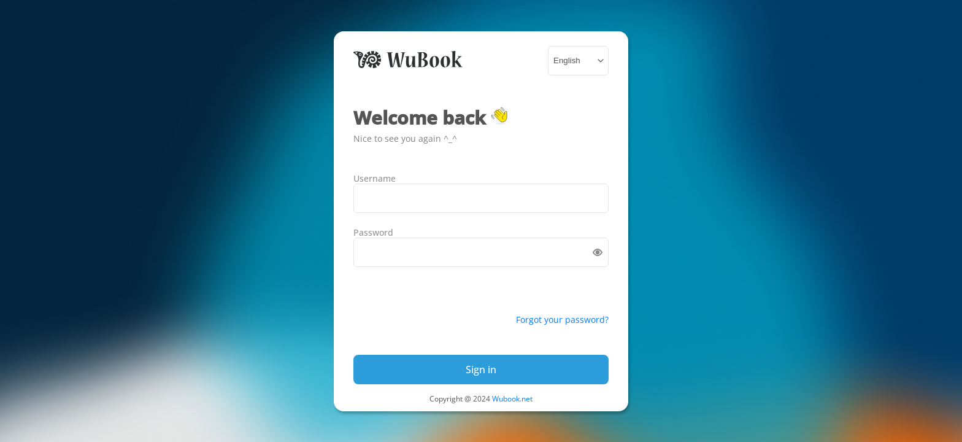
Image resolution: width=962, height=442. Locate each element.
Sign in (481, 369)
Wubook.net (512, 399)
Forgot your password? (562, 319)
